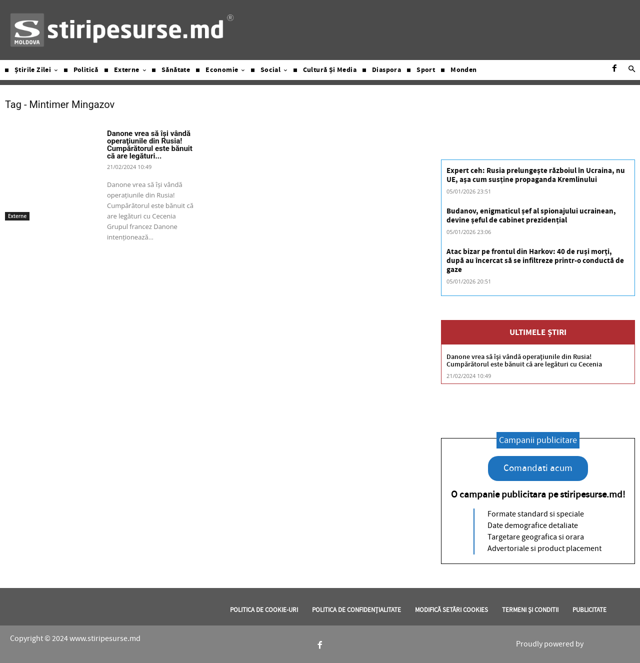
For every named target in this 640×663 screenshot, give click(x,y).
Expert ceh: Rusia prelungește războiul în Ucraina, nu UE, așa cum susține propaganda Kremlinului (535, 175)
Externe (17, 216)
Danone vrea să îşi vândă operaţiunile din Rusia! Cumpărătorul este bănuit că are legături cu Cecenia (524, 360)
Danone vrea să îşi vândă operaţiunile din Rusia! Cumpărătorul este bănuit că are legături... (149, 144)
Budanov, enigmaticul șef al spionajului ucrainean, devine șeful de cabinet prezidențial (531, 216)
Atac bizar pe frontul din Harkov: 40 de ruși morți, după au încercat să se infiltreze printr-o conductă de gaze (535, 260)
